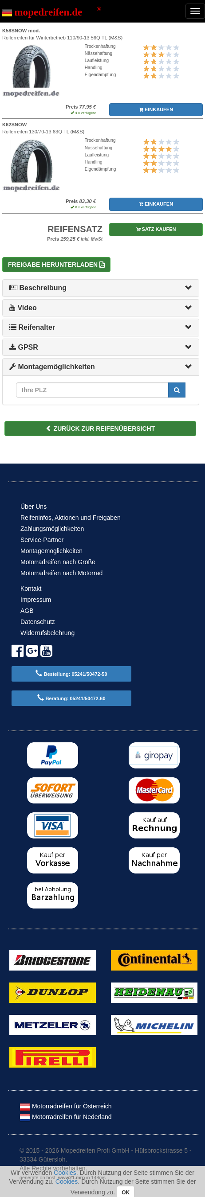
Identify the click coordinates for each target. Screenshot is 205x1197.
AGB (27, 610)
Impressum (35, 599)
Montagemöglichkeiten (52, 366)
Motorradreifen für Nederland (66, 1116)
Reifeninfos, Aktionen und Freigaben (70, 517)
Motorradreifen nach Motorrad (61, 573)
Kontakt (30, 588)
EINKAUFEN (156, 109)
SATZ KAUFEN (156, 229)
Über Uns (33, 506)
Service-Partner (41, 539)
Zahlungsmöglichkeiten (52, 528)
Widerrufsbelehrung (47, 632)
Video (23, 308)
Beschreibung (38, 288)
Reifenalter (32, 327)
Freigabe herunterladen (56, 264)
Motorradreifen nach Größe (57, 561)
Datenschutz (37, 621)
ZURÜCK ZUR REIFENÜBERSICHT (100, 428)
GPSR (23, 347)
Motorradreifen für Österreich (66, 1106)
